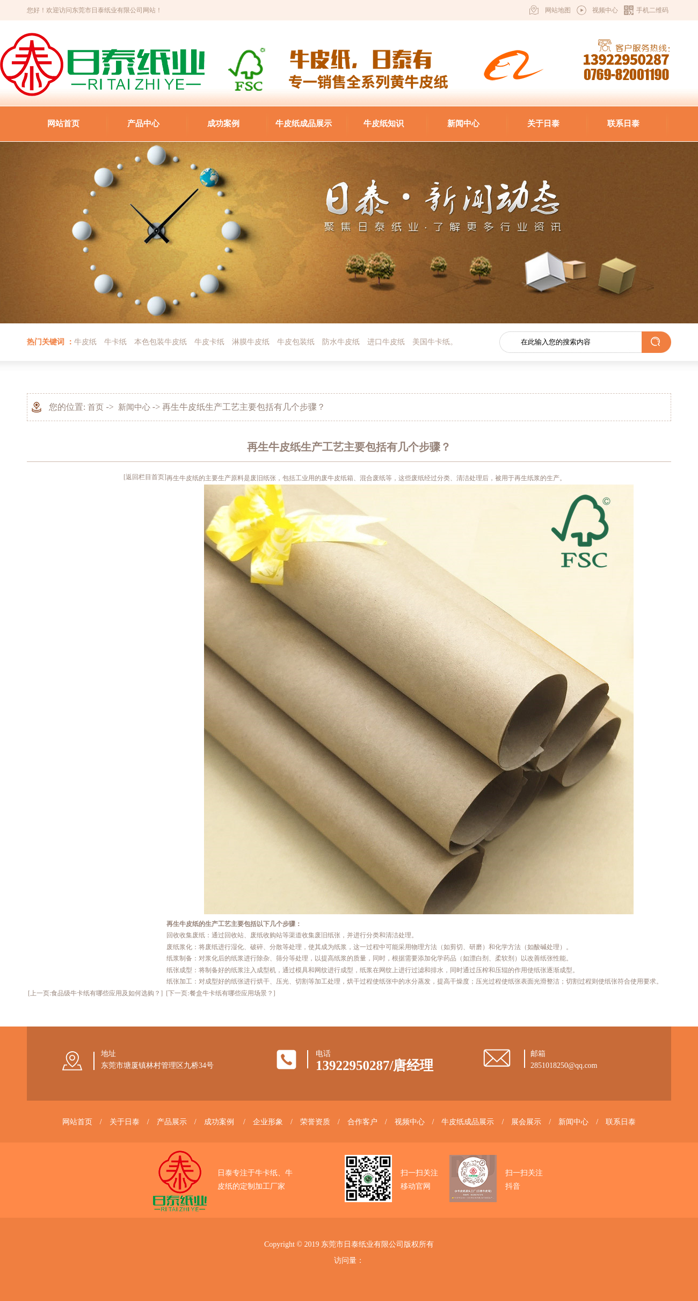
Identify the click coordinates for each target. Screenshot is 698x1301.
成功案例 (223, 123)
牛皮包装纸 (296, 342)
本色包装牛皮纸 (160, 342)
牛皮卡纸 (209, 342)
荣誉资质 (315, 1122)
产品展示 (172, 1122)
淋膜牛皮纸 (251, 342)
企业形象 (268, 1122)
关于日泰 (543, 123)
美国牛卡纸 (431, 342)
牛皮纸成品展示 (303, 123)
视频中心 (605, 10)
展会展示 (526, 1122)
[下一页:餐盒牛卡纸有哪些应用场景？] (220, 993)
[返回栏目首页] (144, 477)
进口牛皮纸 (386, 342)
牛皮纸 (85, 342)
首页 (96, 407)
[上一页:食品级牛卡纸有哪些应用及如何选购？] (95, 993)
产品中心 (143, 123)
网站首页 (63, 123)
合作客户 (362, 1122)
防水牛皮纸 (341, 342)
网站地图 (558, 10)
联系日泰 (623, 123)
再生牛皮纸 (182, 478)
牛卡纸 (115, 342)
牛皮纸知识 (383, 123)
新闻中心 (463, 123)
